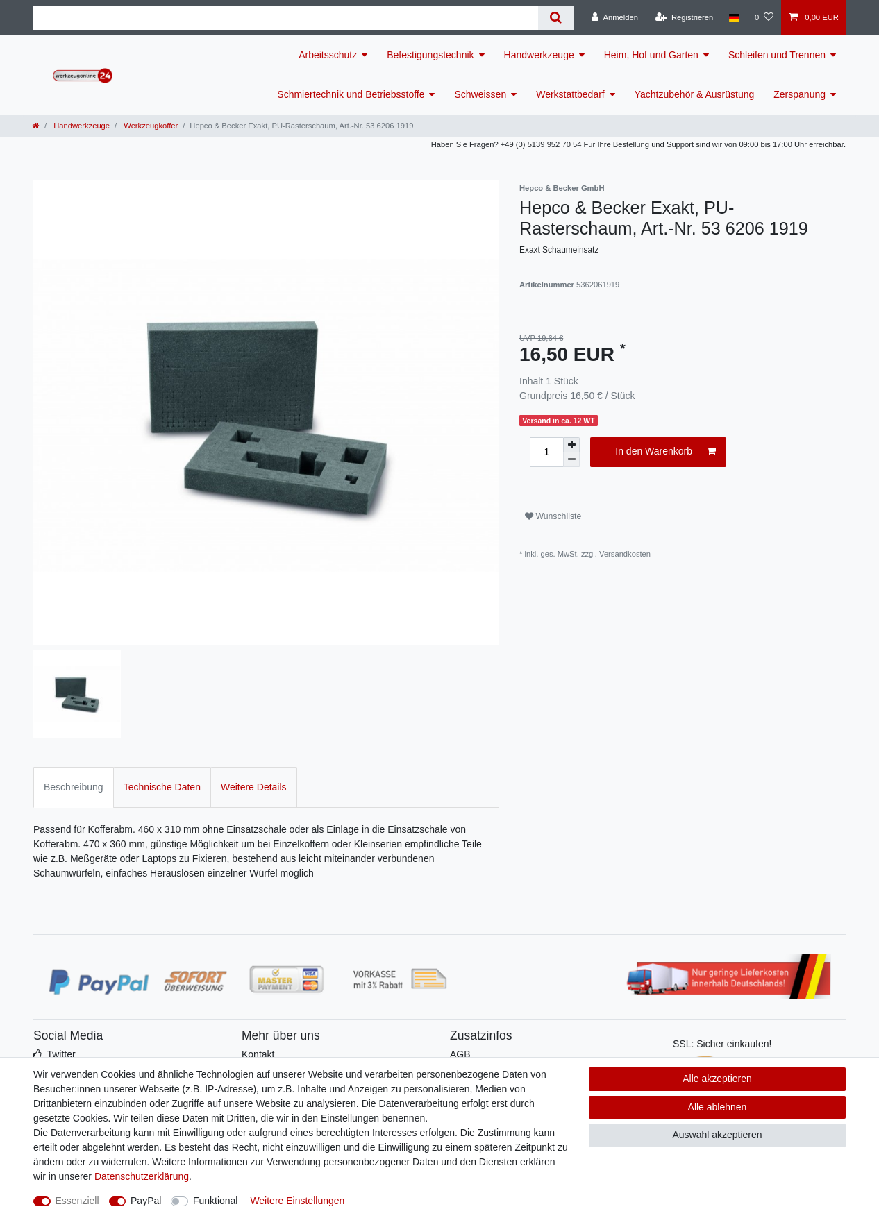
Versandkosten (625, 554)
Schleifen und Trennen (777, 54)
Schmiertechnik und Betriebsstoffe (350, 94)
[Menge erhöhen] (571, 444)
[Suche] (556, 18)
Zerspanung (799, 94)
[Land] (733, 17)
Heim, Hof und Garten (651, 54)
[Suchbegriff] (285, 18)
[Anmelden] (615, 17)
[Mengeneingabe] (546, 452)
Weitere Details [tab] (254, 787)
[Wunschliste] (764, 17)
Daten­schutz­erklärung (141, 1176)
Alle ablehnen (717, 1107)
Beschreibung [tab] (73, 787)
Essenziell (77, 1200)
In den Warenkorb (665, 452)
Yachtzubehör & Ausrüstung (695, 94)
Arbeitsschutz (328, 54)
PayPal (146, 1200)
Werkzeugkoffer (150, 125)
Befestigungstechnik (430, 54)
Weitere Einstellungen (297, 1200)
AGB (460, 1054)
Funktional (215, 1200)
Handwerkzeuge (539, 54)
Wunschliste (553, 516)
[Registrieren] (684, 17)
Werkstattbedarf (570, 94)
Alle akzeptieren (717, 1078)
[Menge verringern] (571, 459)
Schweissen (480, 94)
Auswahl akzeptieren (717, 1134)
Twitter (61, 1054)
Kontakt (258, 1054)
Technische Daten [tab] (162, 787)
